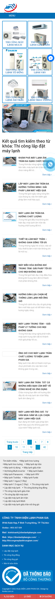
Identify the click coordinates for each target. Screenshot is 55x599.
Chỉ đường (46, 596)
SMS (27, 596)
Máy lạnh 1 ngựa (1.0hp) (15, 481)
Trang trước (12, 442)
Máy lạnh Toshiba (12, 477)
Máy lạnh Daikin (35, 471)
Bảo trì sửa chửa (11, 563)
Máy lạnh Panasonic (13, 474)
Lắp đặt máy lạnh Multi (14, 501)
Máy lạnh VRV (32, 474)
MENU (12, 15)
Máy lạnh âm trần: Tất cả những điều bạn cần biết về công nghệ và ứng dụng (34, 386)
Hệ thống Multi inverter (14, 471)
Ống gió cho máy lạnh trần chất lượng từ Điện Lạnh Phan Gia (35, 356)
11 (23, 447)
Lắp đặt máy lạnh (11, 488)
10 (16, 447)
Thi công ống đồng (12, 555)
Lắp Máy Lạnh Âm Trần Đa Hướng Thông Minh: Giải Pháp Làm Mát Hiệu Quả (33, 187)
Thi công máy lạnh (39, 484)
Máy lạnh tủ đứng (11, 467)
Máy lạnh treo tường (29, 461)
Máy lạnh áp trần (33, 464)
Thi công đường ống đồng (34, 488)
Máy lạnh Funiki (30, 477)
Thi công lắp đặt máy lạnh (15, 494)
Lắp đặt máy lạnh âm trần (15, 498)
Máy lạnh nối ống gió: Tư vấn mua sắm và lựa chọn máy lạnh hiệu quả (34, 415)
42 (44, 447)
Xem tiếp (47, 204)
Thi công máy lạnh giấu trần (16, 491)
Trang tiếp (28, 452)
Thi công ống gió (11, 559)
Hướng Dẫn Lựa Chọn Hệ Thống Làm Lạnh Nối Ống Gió (33, 298)
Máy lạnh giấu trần (31, 467)
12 (31, 447)
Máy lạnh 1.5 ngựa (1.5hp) (15, 484)
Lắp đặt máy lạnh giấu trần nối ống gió (21, 504)
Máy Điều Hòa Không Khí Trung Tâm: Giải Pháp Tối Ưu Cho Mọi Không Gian (34, 268)
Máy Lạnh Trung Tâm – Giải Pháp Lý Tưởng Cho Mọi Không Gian (34, 327)
